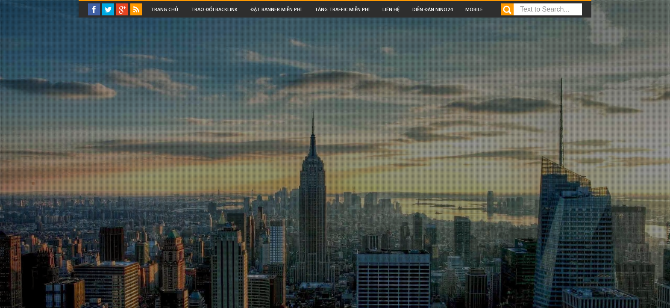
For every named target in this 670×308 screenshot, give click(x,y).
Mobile (474, 9)
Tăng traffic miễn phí (342, 9)
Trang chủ (164, 9)
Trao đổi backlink (214, 9)
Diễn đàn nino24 (432, 9)
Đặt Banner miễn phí (276, 9)
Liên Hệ (391, 9)
